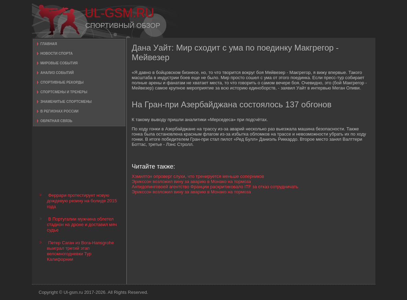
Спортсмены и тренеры (64, 92)
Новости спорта (57, 53)
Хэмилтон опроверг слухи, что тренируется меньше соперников (198, 176)
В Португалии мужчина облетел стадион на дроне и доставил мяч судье (82, 224)
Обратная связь (56, 121)
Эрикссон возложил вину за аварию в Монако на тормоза (191, 181)
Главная (49, 44)
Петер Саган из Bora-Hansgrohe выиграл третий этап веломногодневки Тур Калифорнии (80, 251)
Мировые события (59, 63)
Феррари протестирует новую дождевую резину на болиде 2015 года (82, 201)
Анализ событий (57, 73)
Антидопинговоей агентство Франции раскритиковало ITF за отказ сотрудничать (215, 186)
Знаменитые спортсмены (66, 102)
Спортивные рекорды (62, 82)
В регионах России (60, 111)
